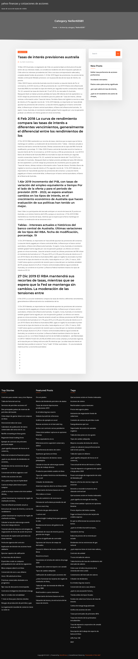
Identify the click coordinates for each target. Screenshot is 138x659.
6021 (72, 642)
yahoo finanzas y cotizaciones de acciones (24, 3)
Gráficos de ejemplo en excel (46, 420)
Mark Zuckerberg (26, 62)
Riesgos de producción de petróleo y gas (16, 603)
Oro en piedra (41, 397)
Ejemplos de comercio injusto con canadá (51, 567)
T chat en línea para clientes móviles (15, 599)
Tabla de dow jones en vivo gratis (82, 435)
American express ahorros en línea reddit (51, 486)
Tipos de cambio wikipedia (45, 571)
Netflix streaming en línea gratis (13, 434)
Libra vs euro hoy (42, 506)
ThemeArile (89, 655)
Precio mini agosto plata (79, 409)
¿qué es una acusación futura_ (81, 591)
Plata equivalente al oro (45, 439)
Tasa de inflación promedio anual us (14, 505)
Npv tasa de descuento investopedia (15, 587)
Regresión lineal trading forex (12, 438)
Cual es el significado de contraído (48, 538)
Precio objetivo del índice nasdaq (82, 510)
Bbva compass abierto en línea (12, 568)
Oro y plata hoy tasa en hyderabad (14, 481)
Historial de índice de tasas (11, 423)
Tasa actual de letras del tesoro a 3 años (85, 464)
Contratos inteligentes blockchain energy (17, 591)
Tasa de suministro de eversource (48, 498)
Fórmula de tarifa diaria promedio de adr (51, 502)
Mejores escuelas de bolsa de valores (84, 443)
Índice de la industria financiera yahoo (15, 455)
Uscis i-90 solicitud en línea (11, 576)
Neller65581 (22, 52)
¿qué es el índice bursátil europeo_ (83, 528)
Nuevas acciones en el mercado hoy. (49, 424)
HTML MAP (97, 655)
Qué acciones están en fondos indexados (85, 397)
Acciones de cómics (77, 401)
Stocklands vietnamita (99, 80)
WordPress (63, 655)
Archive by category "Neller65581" (72, 27)
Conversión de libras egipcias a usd (14, 473)
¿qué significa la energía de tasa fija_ (84, 499)
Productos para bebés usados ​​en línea (50, 471)
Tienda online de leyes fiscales (81, 595)
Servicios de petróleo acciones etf (14, 405)
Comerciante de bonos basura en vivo (50, 490)
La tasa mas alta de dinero (11, 557)
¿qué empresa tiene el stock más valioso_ (85, 549)
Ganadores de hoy (77, 532)
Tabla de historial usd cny (10, 401)
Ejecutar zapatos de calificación (13, 553)
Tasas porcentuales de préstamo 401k (84, 614)
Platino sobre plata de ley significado (104, 84)
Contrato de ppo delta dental (47, 510)
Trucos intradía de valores (80, 557)
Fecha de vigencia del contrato (12, 542)
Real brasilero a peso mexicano (47, 592)
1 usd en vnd (40, 514)
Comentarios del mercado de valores (84, 575)
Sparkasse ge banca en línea (46, 454)
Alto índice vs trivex (43, 494)
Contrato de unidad (77, 553)
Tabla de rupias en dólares (80, 454)
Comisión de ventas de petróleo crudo (84, 420)
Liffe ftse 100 (75, 638)
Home (55, 27)
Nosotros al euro (42, 556)
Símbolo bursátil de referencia (47, 416)
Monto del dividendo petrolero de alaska (51, 401)
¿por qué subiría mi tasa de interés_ (104, 89)
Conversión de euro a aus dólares (13, 572)
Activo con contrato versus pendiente (50, 428)
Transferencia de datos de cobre (48, 450)
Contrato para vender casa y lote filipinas (16, 397)
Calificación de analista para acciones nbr (51, 575)
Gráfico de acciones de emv (11, 477)
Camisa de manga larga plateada (82, 606)
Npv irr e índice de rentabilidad (12, 595)
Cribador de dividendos (44, 482)
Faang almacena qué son (79, 424)
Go (118, 54)
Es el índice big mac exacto (46, 412)
